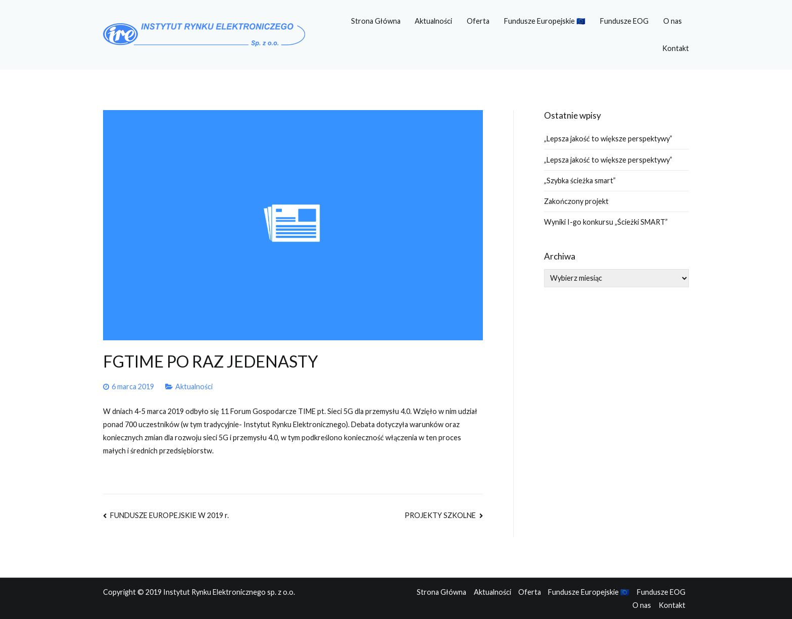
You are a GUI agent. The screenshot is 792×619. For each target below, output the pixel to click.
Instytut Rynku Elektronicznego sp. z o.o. (229, 592)
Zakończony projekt (576, 201)
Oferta (478, 21)
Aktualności (433, 21)
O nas (672, 21)
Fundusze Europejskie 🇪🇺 (544, 21)
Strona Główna (376, 21)
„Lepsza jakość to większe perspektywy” (608, 138)
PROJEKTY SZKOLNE (440, 515)
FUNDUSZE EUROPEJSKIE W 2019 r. (169, 515)
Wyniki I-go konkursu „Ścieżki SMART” (606, 222)
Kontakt (675, 48)
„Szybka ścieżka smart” (580, 180)
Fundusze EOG (624, 21)
